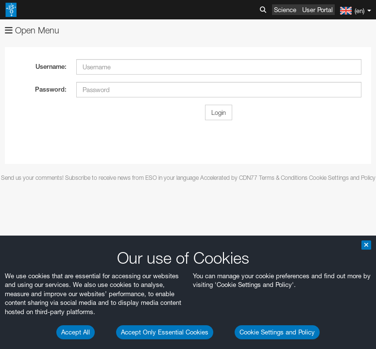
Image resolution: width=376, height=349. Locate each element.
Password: (51, 89)
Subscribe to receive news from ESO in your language (132, 177)
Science (285, 10)
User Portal (317, 10)
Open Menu (32, 30)
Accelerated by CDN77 (228, 177)
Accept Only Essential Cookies (164, 332)
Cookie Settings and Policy (277, 332)
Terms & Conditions (283, 177)
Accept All (75, 332)
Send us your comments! (32, 177)
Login (218, 112)
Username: (51, 66)
